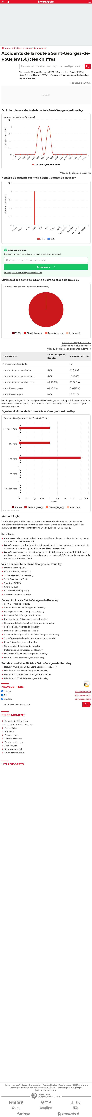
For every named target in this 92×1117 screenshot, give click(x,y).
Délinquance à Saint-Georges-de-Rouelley (24, 611)
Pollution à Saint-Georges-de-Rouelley (22, 615)
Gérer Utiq (51, 1088)
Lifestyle (6, 691)
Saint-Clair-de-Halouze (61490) (18, 575)
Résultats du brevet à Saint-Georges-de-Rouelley (27, 674)
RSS (74, 1085)
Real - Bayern (10, 745)
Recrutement (82, 1085)
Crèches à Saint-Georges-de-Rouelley (22, 646)
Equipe (24, 1085)
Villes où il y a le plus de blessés (76, 346)
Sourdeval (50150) (12, 583)
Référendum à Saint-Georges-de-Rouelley (24, 657)
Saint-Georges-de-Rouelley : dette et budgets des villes (30, 638)
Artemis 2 (9, 731)
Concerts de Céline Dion (16, 721)
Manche (42, 48)
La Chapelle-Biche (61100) (16, 590)
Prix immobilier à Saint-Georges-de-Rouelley (25, 653)
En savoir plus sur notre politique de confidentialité (23, 273)
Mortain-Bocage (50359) (42, 72)
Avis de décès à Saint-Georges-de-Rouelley (24, 607)
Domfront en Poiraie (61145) (69, 72)
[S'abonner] (46, 704)
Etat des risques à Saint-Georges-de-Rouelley (25, 619)
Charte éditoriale (35, 1085)
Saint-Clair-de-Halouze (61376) (33, 75)
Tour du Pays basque (14, 752)
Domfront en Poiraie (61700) (17, 571)
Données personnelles (18, 1088)
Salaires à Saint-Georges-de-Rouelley (21, 627)
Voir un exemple (83, 691)
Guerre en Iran (11, 735)
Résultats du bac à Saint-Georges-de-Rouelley (26, 670)
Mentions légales (63, 1088)
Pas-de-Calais (10, 728)
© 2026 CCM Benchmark (46, 1090)
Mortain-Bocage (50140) (15, 567)
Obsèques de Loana (13, 742)
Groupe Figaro (76, 1088)
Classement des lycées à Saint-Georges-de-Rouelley (29, 623)
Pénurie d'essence (13, 738)
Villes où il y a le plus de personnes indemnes (69, 349)
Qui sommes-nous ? (12, 1085)
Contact (54, 1085)
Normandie (30, 48)
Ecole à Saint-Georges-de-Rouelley (20, 642)
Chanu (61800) (11, 587)
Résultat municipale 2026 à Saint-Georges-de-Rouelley (30, 667)
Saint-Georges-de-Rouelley (17, 604)
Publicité (46, 1085)
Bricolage (6, 699)
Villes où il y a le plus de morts (76, 342)
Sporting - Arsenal (13, 749)
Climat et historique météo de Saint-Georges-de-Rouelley (31, 634)
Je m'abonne (43, 267)
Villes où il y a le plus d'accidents (75, 173)
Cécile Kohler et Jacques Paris (18, 724)
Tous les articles (65, 1085)
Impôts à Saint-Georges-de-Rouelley (21, 631)
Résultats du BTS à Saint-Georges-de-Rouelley (26, 678)
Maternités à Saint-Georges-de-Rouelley (23, 650)
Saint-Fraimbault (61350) (15, 579)
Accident (18, 48)
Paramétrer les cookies (37, 1088)
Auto (9, 48)
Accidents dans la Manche (17, 594)
